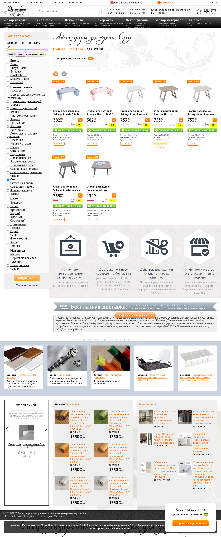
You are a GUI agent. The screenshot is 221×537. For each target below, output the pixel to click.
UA (210, 2)
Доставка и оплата (35, 2)
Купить (59, 144)
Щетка (14, 194)
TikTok (38, 516)
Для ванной (201, 23)
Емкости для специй (23, 108)
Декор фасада (137, 20)
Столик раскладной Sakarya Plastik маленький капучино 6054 (166, 116)
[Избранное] (199, 11)
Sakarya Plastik (20, 79)
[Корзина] (214, 11)
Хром (13, 242)
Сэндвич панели (47, 25)
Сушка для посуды (22, 187)
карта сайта (80, 513)
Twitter (19, 516)
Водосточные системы (135, 25)
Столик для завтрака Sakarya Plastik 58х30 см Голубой (66, 114)
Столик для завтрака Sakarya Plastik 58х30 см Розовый (100, 114)
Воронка (15, 91)
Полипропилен (19, 265)
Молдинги (39, 23)
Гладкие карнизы (11, 23)
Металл (15, 254)
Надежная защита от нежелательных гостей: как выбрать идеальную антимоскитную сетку (204, 417)
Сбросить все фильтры (27, 285)
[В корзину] (80, 120)
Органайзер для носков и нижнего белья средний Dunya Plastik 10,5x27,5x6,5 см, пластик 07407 (197, 377)
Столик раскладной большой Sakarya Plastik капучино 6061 (100, 190)
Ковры (67, 23)
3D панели (48, 23)
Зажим (14, 112)
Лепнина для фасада (135, 23)
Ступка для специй (22, 183)
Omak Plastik (18, 75)
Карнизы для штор (103, 23)
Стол (13, 179)
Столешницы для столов (166, 25)
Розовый (15, 228)
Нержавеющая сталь (23, 258)
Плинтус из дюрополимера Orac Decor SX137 (26, 435)
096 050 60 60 (137, 9)
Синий (14, 235)
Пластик (15, 261)
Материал (17, 250)
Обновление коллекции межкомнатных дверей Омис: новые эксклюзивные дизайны (201, 442)
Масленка (16, 140)
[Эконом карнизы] (67, 359)
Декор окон (104, 20)
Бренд (15, 60)
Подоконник (117, 23)
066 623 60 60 (137, 13)
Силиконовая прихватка (26, 172)
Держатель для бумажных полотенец (26, 96)
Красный (16, 217)
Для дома (193, 20)
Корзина (15, 126)
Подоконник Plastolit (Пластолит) (21, 376)
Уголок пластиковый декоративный (107, 376)
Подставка (17, 154)
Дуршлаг (16, 105)
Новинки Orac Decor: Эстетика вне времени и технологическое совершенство (165, 417)
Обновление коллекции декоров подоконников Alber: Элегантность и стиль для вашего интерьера (165, 469)
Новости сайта (147, 404)
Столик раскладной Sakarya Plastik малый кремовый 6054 (201, 114)
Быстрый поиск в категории (75, 58)
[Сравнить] (206, 11)
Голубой (15, 213)
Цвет (14, 199)
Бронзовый (17, 210)
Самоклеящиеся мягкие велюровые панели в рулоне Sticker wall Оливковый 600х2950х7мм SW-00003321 (120, 420)
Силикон (15, 269)
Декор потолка (15, 20)
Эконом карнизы (65, 374)
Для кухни (191, 23)
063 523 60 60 (116, 13)
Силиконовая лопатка (24, 169)
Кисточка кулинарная (24, 115)
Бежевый (16, 202)
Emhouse (16, 71)
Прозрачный (18, 224)
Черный (15, 246)
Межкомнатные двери (165, 23)
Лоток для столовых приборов (22, 135)
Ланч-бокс (17, 130)
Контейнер (17, 122)
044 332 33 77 (116, 9)
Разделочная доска (22, 161)
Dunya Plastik (18, 68)
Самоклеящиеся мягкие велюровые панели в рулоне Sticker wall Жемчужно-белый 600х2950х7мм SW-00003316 (120, 486)
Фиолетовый (18, 238)
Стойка (14, 176)
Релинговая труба (21, 165)
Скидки (169, 2)
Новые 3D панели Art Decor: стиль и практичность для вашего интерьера (164, 438)
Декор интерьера (169, 20)
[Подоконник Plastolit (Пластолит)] (23, 359)
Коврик (15, 119)
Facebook (10, 516)
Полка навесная (20, 158)
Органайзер (18, 151)
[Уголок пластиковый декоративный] (110, 359)
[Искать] (99, 11)
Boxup (14, 64)
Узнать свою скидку (69, 130)
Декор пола (74, 20)
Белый (14, 206)
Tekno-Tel (16, 82)
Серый (14, 231)
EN (213, 2)
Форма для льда (21, 190)
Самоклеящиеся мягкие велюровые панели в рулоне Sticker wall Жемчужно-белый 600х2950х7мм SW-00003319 (81, 486)
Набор (14, 147)
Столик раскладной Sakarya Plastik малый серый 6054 (66, 190)
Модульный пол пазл (74, 25)
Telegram (48, 516)
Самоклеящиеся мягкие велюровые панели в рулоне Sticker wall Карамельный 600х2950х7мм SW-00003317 (120, 453)
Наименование (21, 87)
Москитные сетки (102, 25)
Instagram (29, 516)
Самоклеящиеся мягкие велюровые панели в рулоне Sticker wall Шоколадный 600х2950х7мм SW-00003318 (81, 420)
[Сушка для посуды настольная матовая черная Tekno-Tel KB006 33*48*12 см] (154, 359)
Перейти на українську (190, 523)
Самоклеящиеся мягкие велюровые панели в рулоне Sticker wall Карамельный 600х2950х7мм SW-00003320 (81, 453)
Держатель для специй (25, 101)
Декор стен (43, 20)
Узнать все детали (135, 315)
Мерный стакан (20, 143)
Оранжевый (17, 220)
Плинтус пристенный (80, 23)
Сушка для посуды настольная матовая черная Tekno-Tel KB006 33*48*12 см (152, 377)
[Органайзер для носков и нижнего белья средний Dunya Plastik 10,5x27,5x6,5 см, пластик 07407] (197, 359)
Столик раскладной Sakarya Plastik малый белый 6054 (133, 114)
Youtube (58, 516)
